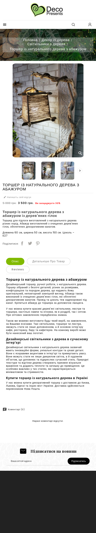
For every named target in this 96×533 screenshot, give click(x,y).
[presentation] (79, 170)
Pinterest (37, 243)
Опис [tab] (15, 261)
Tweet (29, 243)
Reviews (18, 269)
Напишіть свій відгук (17, 197)
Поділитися (22, 243)
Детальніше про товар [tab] (48, 261)
